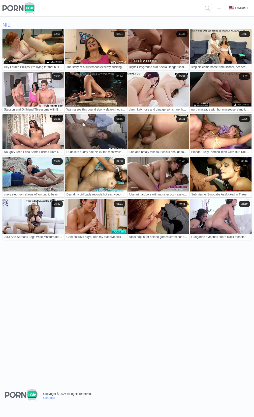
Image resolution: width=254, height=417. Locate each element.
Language (239, 8)
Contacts (49, 398)
